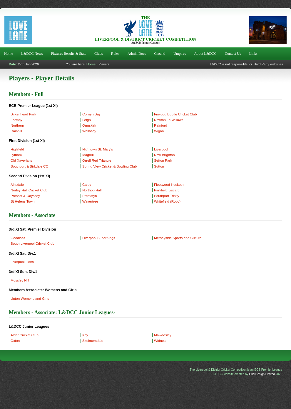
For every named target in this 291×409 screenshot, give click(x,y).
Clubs (98, 54)
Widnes (159, 340)
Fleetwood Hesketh (169, 184)
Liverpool (161, 149)
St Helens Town (22, 201)
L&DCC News (32, 54)
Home (8, 54)
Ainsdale (17, 184)
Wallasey (89, 131)
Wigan (159, 131)
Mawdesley (162, 335)
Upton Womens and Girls (30, 298)
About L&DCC (205, 54)
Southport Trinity (166, 196)
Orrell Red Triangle (96, 160)
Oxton (15, 340)
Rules (115, 54)
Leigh (86, 120)
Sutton (159, 166)
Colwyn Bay (91, 114)
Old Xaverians (21, 160)
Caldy (86, 184)
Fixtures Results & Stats (68, 54)
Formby (16, 120)
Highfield (17, 149)
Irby (85, 335)
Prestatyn (89, 196)
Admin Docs (137, 54)
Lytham (16, 155)
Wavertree (90, 201)
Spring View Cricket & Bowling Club (109, 166)
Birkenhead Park (23, 114)
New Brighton (164, 155)
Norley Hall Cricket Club (29, 190)
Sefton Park (163, 160)
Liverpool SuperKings (98, 238)
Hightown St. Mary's (97, 149)
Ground (159, 54)
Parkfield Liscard (167, 190)
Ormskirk (89, 125)
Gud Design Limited (262, 374)
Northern (17, 125)
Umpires (179, 54)
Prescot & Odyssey (25, 196)
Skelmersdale (92, 340)
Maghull (88, 155)
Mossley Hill (20, 280)
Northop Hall (91, 190)
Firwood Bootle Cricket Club (175, 114)
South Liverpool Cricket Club (32, 243)
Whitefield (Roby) (167, 201)
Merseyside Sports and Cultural (178, 238)
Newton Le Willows (168, 120)
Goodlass (18, 238)
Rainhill (16, 131)
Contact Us (233, 54)
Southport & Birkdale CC (29, 166)
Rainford (160, 125)
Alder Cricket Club (25, 335)
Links (253, 54)
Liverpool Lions (22, 262)
